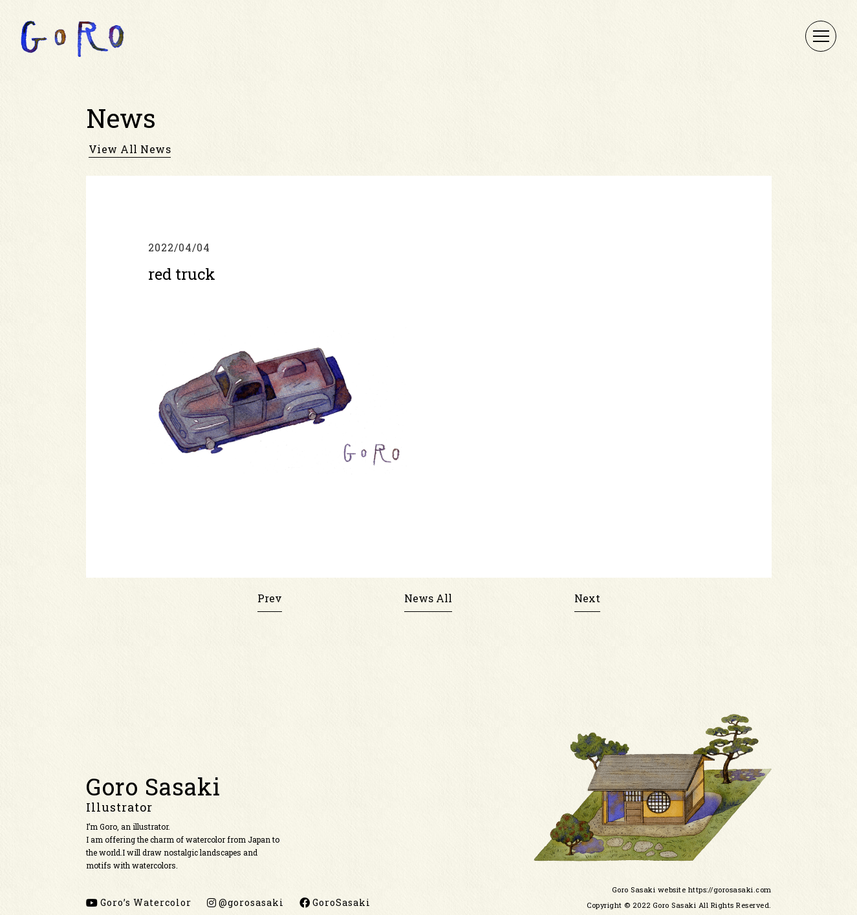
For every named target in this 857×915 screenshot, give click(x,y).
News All (428, 598)
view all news (130, 149)
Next (587, 598)
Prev (269, 598)
